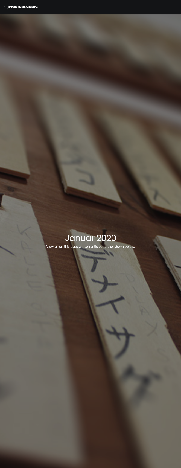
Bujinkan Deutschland (21, 7)
